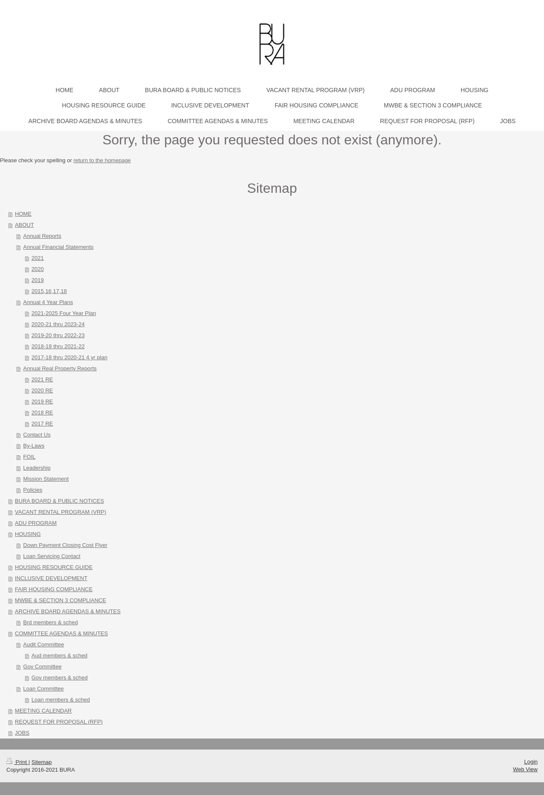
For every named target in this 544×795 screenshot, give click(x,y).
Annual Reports (42, 236)
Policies (32, 490)
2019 (37, 280)
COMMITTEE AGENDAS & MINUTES (61, 633)
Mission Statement (46, 479)
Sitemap (41, 762)
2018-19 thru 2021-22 (58, 346)
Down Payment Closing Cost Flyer (65, 545)
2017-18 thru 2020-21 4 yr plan (69, 357)
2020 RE (42, 390)
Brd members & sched (50, 622)
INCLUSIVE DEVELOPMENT (51, 578)
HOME (23, 214)
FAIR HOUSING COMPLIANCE (54, 589)
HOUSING (28, 534)
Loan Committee (43, 688)
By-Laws (34, 446)
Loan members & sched (60, 699)
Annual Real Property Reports (60, 368)
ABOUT (24, 225)
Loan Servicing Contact (51, 556)
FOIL (29, 457)
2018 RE (42, 412)
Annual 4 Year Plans (48, 302)
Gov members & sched (59, 677)
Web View (525, 769)
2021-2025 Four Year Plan (63, 313)
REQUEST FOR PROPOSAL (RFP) (59, 722)
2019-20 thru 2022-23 (58, 335)
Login (531, 761)
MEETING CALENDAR (43, 711)
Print (17, 762)
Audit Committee (43, 644)
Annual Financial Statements (58, 247)
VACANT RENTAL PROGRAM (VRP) (60, 512)
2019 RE (42, 401)
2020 (37, 269)
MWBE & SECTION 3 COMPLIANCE (60, 600)
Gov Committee (42, 666)
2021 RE (42, 379)
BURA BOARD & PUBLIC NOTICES (59, 501)
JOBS (22, 733)
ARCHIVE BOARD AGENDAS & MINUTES (68, 611)
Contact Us (37, 434)
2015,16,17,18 (49, 291)
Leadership (37, 468)
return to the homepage (102, 160)
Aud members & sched (59, 655)
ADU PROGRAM (36, 523)
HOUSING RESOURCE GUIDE (54, 567)
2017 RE (42, 423)
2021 (37, 258)
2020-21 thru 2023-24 (58, 324)
